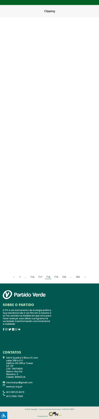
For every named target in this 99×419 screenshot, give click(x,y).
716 (32, 277)
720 (64, 277)
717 (40, 277)
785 (78, 277)
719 (56, 277)
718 (48, 277)
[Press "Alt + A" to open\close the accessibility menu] (3, 415)
